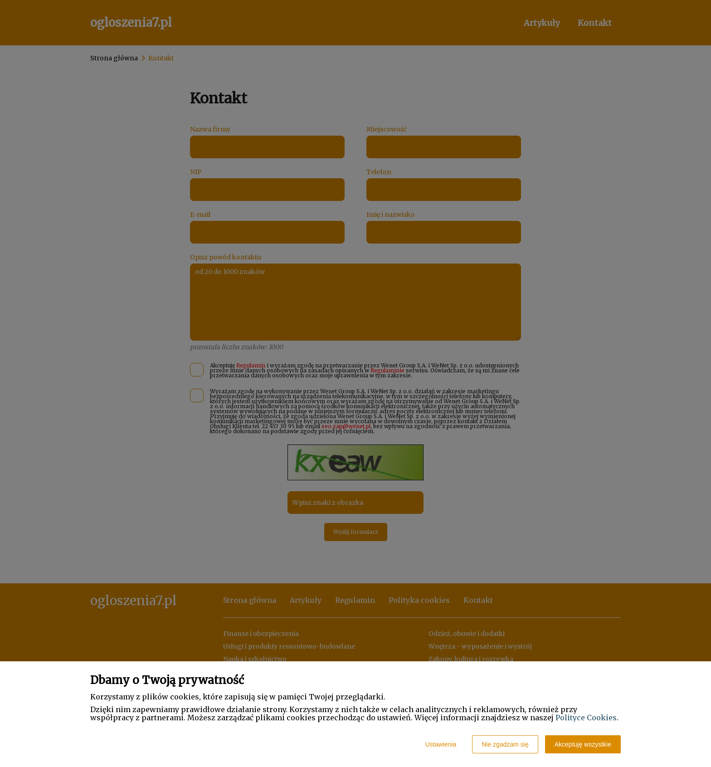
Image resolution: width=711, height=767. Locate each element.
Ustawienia (440, 744)
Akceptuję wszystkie (583, 744)
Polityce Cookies (586, 717)
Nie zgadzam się (505, 744)
